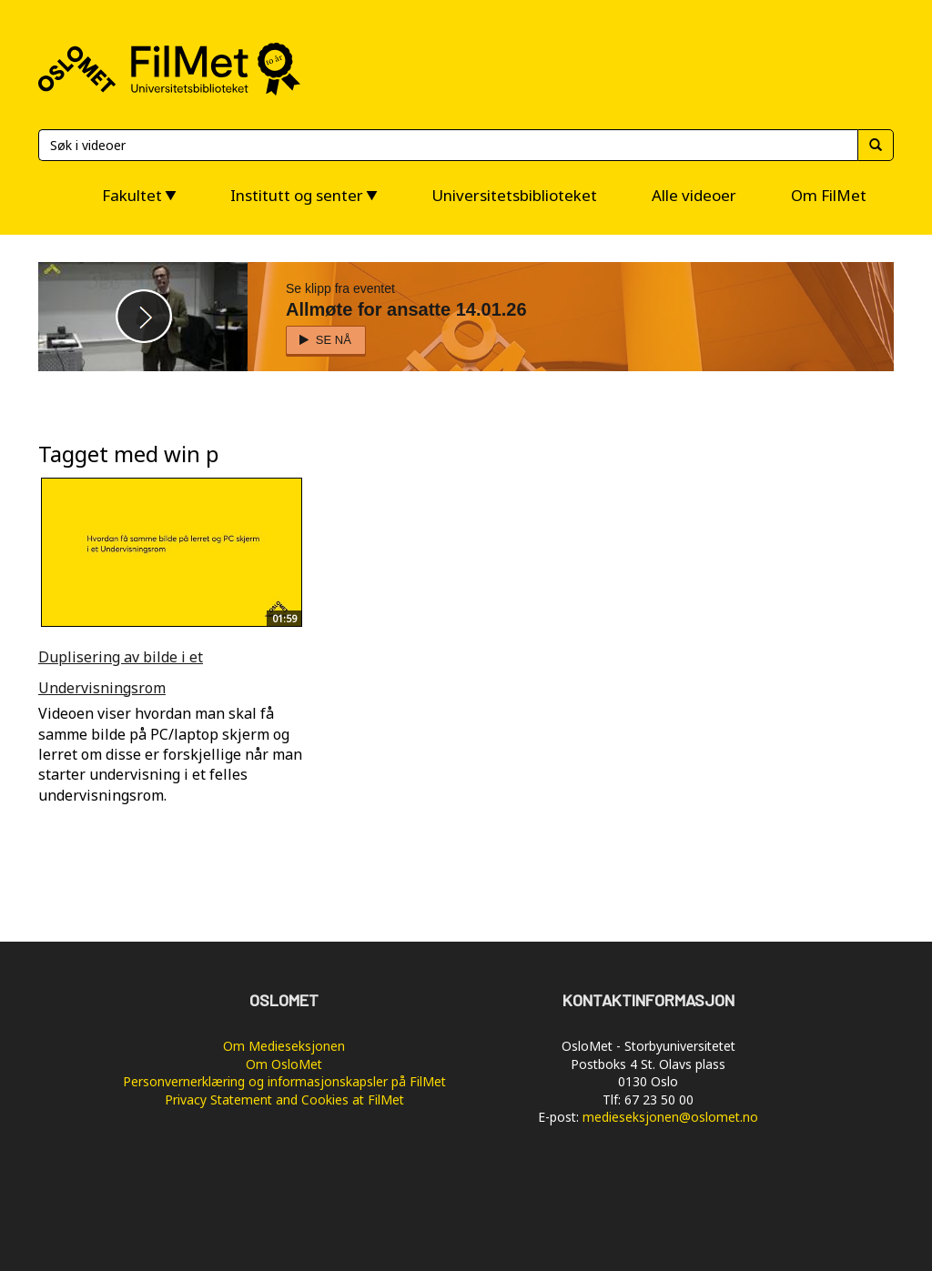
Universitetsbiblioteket (514, 195)
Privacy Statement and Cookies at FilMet (284, 1099)
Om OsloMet (284, 1064)
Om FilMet (828, 195)
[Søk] (447, 145)
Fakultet (132, 195)
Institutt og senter (296, 195)
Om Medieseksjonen (284, 1045)
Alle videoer (694, 195)
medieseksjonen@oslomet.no (670, 1116)
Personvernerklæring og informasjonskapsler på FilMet (284, 1081)
